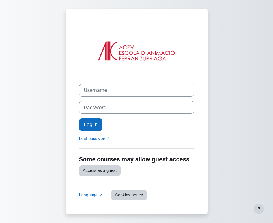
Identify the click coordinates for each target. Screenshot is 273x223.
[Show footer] (259, 209)
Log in (91, 124)
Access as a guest (100, 170)
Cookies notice (129, 195)
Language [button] (89, 195)
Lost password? (94, 138)
